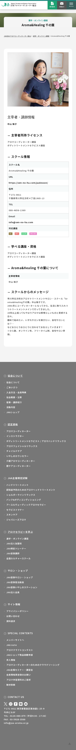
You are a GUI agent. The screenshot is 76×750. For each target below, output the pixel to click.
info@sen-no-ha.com (21, 222)
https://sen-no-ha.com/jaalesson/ (28, 182)
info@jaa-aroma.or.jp (16, 722)
